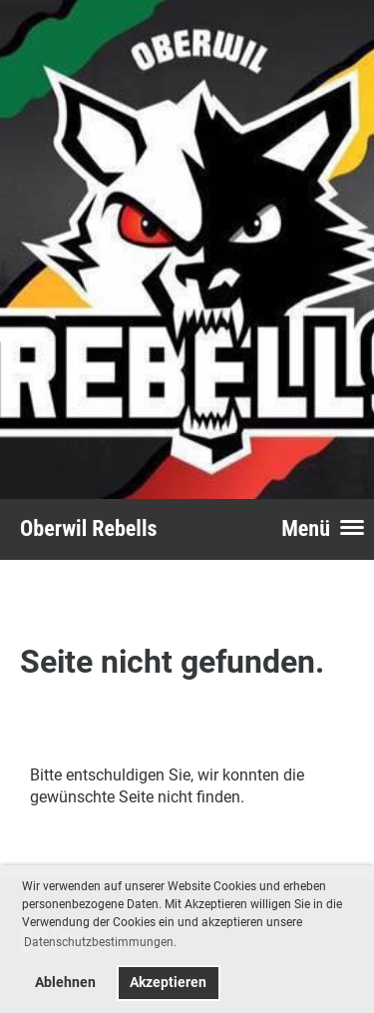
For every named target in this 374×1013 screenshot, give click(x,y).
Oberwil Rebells (88, 528)
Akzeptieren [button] (168, 982)
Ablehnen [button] (65, 982)
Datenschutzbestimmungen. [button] (100, 942)
